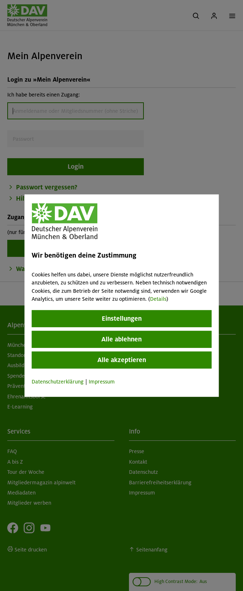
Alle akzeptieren (121, 360)
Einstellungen (122, 319)
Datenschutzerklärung (58, 381)
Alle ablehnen (121, 339)
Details (158, 299)
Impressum (102, 381)
